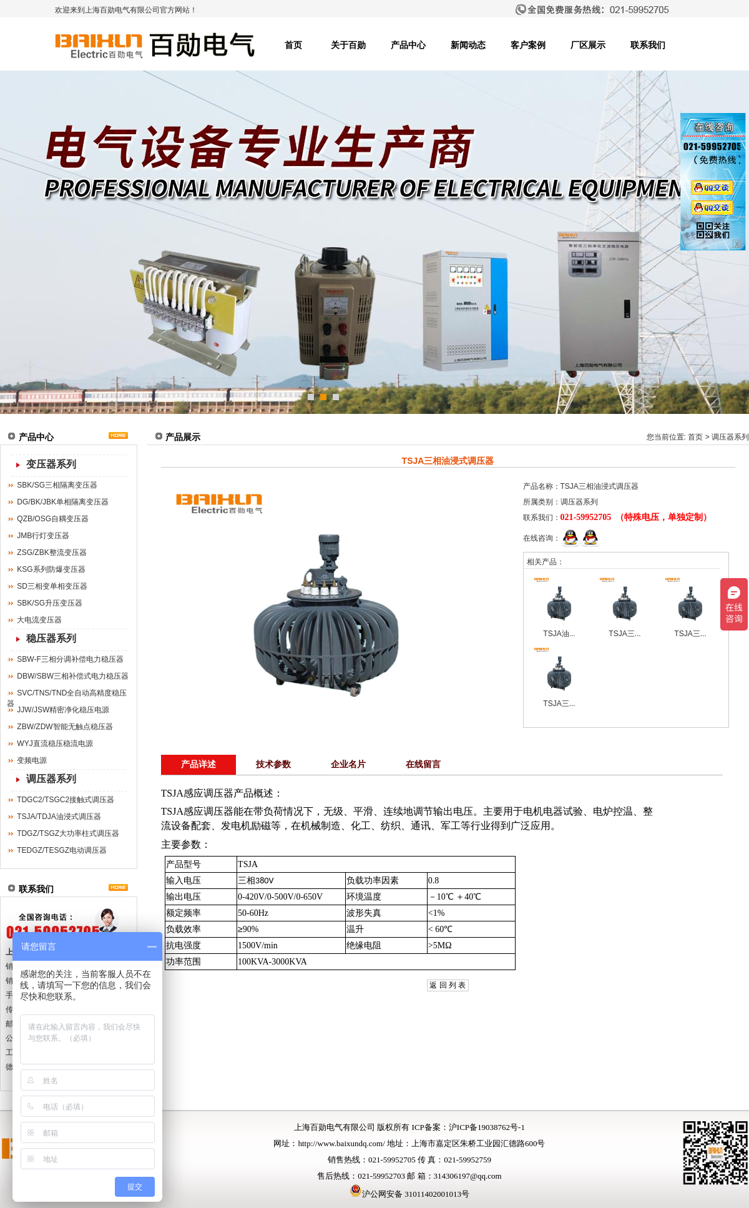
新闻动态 (468, 45)
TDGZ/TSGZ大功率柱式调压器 (68, 833)
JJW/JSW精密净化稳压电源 (63, 709)
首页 (293, 45)
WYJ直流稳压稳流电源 (54, 743)
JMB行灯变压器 (43, 535)
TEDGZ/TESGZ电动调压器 (62, 850)
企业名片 (348, 764)
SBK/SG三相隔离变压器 (57, 485)
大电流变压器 (39, 620)
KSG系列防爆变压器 (51, 569)
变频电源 (32, 760)
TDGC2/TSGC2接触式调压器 (65, 799)
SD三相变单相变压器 (52, 586)
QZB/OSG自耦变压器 (53, 518)
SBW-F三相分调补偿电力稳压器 (70, 659)
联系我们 (647, 45)
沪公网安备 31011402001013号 (409, 1194)
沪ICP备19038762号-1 (487, 1127)
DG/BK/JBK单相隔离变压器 (63, 502)
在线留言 (423, 764)
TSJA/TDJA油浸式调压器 (59, 816)
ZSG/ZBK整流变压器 (51, 552)
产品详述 (198, 764)
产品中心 (408, 45)
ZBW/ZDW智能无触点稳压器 (64, 726)
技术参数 (273, 764)
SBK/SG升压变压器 (49, 603)
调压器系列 (51, 778)
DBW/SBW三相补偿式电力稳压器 (73, 676)
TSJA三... (624, 633)
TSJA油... (559, 633)
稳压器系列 (51, 638)
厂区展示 (587, 45)
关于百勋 (348, 45)
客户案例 (528, 45)
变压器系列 (51, 464)
